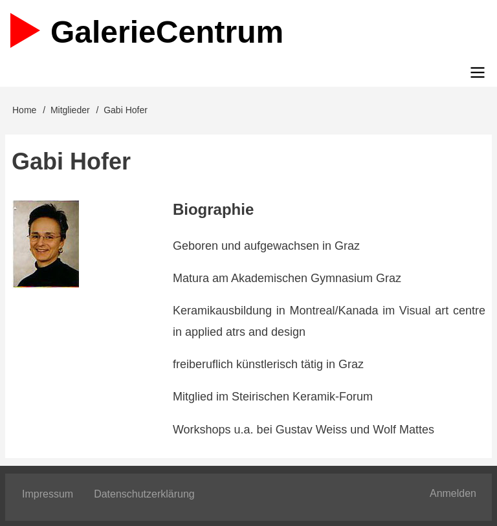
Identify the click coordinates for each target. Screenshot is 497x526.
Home (24, 110)
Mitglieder (70, 110)
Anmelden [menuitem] (453, 493)
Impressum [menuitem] (47, 493)
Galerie (166, 32)
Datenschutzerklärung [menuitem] (144, 493)
